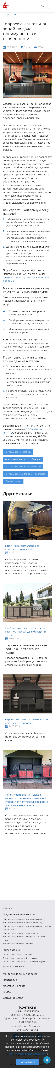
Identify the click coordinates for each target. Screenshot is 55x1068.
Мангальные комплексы (18, 452)
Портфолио (10, 980)
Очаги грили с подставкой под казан (20, 958)
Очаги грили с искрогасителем (17, 954)
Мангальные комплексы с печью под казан (22, 919)
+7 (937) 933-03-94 (27, 1030)
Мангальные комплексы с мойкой (18, 944)
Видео (7, 992)
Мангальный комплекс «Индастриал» (25, 474)
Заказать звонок (42, 6)
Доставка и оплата (14, 986)
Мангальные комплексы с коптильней (20, 933)
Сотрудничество (13, 998)
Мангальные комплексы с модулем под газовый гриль (25, 938)
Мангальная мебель (13, 966)
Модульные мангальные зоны (19, 914)
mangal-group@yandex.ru (27, 1026)
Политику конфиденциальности (27, 1053)
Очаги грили (13, 481)
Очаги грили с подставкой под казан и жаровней (25, 961)
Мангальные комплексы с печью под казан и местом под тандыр (27, 928)
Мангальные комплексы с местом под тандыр (24, 922)
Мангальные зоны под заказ (20, 974)
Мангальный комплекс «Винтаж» (22, 459)
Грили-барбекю (11, 950)
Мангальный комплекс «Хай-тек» (23, 466)
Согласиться (27, 1062)
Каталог (7, 908)
